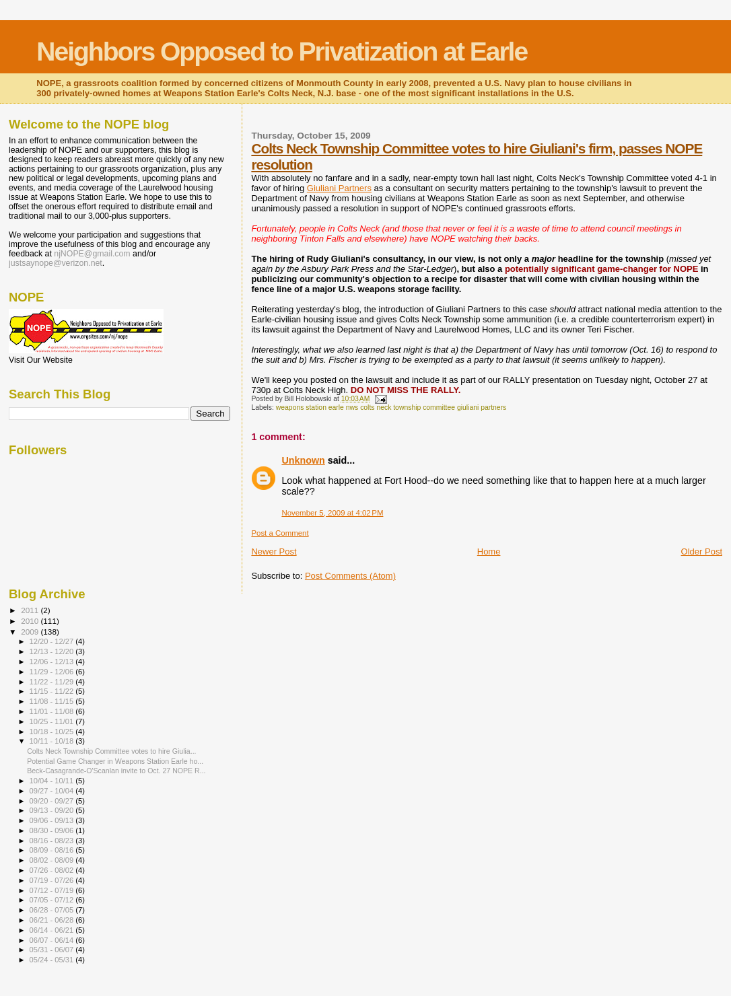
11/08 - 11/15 (53, 701)
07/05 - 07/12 (53, 900)
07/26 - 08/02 (53, 870)
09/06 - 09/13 (53, 820)
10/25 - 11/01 (53, 721)
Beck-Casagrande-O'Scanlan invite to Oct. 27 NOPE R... (116, 771)
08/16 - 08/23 (53, 841)
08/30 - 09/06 (53, 830)
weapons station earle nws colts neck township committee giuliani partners (391, 407)
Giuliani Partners (339, 188)
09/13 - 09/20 (53, 810)
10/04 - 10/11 (53, 781)
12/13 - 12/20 (53, 651)
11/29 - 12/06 (53, 672)
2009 (30, 631)
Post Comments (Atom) (350, 576)
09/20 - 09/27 (53, 801)
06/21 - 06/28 (53, 920)
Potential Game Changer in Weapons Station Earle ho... (115, 761)
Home (489, 551)
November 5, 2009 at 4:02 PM (332, 513)
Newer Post (273, 551)
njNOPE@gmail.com (92, 253)
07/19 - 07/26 (53, 880)
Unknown (302, 460)
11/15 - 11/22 (53, 691)
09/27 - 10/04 (53, 791)
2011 (30, 610)
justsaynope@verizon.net (55, 263)
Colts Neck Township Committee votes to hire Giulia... (111, 751)
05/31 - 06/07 (53, 950)
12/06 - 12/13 (53, 661)
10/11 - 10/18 (53, 741)
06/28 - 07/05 (53, 910)
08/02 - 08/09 (53, 860)
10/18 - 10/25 (53, 731)
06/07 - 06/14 (53, 940)
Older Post (701, 551)
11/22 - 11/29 (53, 682)
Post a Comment (279, 533)
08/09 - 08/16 (53, 850)
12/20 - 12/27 (53, 641)
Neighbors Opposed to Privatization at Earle (281, 51)
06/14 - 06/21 (53, 930)
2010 (30, 620)
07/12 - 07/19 (53, 890)
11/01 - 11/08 (53, 711)
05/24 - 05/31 (53, 960)
